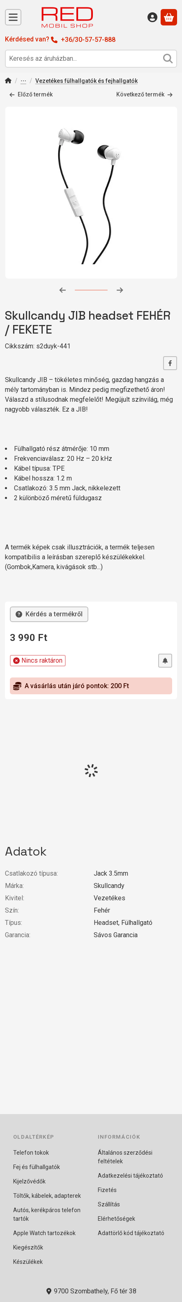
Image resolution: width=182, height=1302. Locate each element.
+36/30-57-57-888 (88, 39)
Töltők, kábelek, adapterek (47, 1195)
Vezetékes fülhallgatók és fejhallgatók (86, 81)
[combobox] (91, 59)
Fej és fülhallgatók (36, 1167)
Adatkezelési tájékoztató (130, 1175)
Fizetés (107, 1190)
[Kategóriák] (13, 17)
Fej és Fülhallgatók (23, 81)
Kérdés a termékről (49, 614)
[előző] (62, 290)
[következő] (120, 290)
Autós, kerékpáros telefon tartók (47, 1214)
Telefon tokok (31, 1152)
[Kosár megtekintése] (169, 17)
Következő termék (144, 94)
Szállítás (109, 1204)
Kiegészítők (28, 1247)
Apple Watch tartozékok (44, 1233)
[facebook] (170, 363)
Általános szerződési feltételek (125, 1157)
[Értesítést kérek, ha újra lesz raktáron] (165, 661)
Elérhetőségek (116, 1218)
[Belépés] (152, 17)
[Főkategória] (8, 81)
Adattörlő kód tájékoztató (131, 1233)
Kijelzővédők (29, 1181)
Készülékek (28, 1262)
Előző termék (31, 94)
